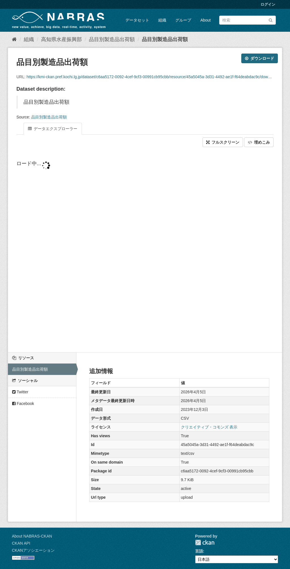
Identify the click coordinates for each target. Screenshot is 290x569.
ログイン (268, 4)
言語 (199, 551)
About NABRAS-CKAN (32, 536)
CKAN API (21, 543)
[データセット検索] (247, 20)
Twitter (20, 392)
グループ (183, 20)
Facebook (23, 403)
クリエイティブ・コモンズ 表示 (209, 427)
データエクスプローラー (52, 128)
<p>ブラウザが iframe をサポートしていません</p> (145, 250)
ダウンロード (259, 58)
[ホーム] (14, 39)
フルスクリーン (222, 142)
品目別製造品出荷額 (112, 39)
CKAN (204, 542)
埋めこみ (259, 142)
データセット (137, 20)
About (205, 20)
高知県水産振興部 (61, 39)
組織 (162, 20)
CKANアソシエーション (33, 550)
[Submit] (270, 19)
